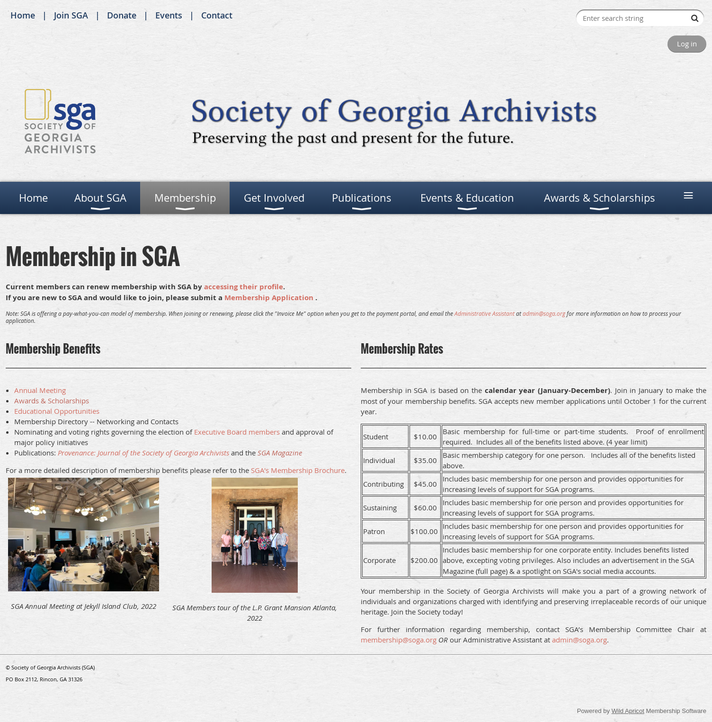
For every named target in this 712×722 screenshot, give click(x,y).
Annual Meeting (40, 390)
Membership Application (268, 298)
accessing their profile (243, 287)
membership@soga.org (398, 639)
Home (22, 15)
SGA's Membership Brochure (298, 470)
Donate (121, 15)
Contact (216, 15)
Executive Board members (237, 432)
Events (168, 15)
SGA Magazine (280, 452)
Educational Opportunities (56, 411)
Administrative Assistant (484, 313)
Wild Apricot (628, 710)
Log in (687, 43)
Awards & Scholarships (51, 400)
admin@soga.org (544, 313)
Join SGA (71, 15)
